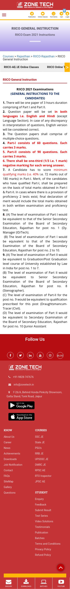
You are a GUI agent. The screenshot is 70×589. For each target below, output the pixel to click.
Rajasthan (23, 56)
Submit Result (43, 510)
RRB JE (39, 453)
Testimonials (42, 526)
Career (7, 442)
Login (67, 15)
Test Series (53, 15)
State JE (40, 442)
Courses (8, 56)
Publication (32, 15)
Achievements (12, 453)
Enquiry (39, 499)
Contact (8, 470)
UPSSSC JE (41, 459)
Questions (9, 492)
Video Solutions (44, 521)
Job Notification (13, 464)
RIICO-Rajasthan (44, 56)
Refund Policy (43, 554)
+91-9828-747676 (23, 376)
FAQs (7, 475)
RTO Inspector (43, 475)
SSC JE (39, 436)
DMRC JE (40, 464)
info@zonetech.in (24, 384)
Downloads (10, 459)
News (7, 447)
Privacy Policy (43, 549)
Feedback (40, 504)
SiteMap (8, 481)
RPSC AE (40, 470)
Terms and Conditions (48, 543)
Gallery (8, 487)
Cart (62, 14)
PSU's (38, 447)
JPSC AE (40, 481)
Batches (40, 538)
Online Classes (43, 15)
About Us (9, 436)
